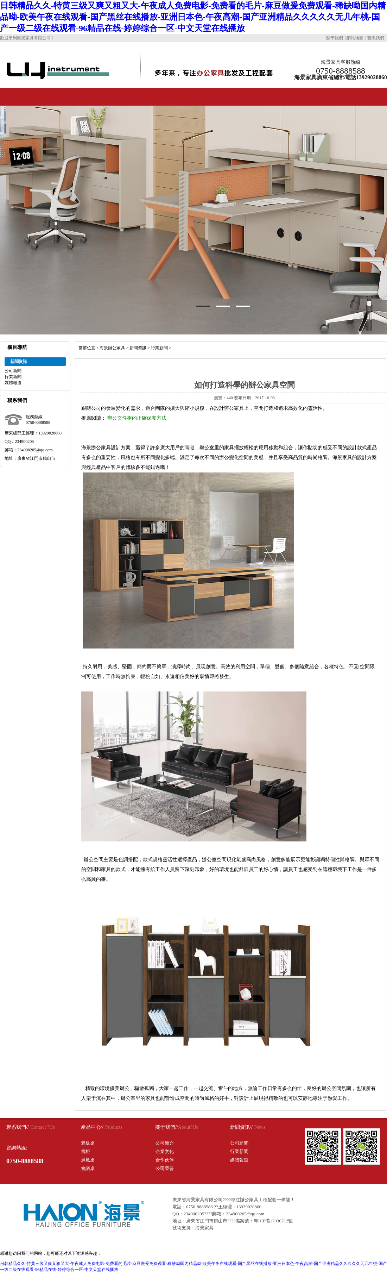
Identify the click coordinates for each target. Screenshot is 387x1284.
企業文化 (165, 1151)
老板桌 (88, 1143)
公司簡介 (165, 1143)
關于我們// (167, 1127)
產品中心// (92, 1127)
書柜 (85, 1151)
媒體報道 (13, 382)
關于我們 (334, 38)
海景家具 (204, 1227)
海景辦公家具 (112, 347)
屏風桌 (88, 1160)
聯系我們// (17, 1127)
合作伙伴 (165, 1160)
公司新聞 (13, 370)
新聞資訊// (241, 1127)
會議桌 (88, 1168)
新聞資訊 (137, 347)
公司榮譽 (165, 1168)
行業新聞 (13, 376)
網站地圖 (355, 38)
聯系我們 (375, 38)
